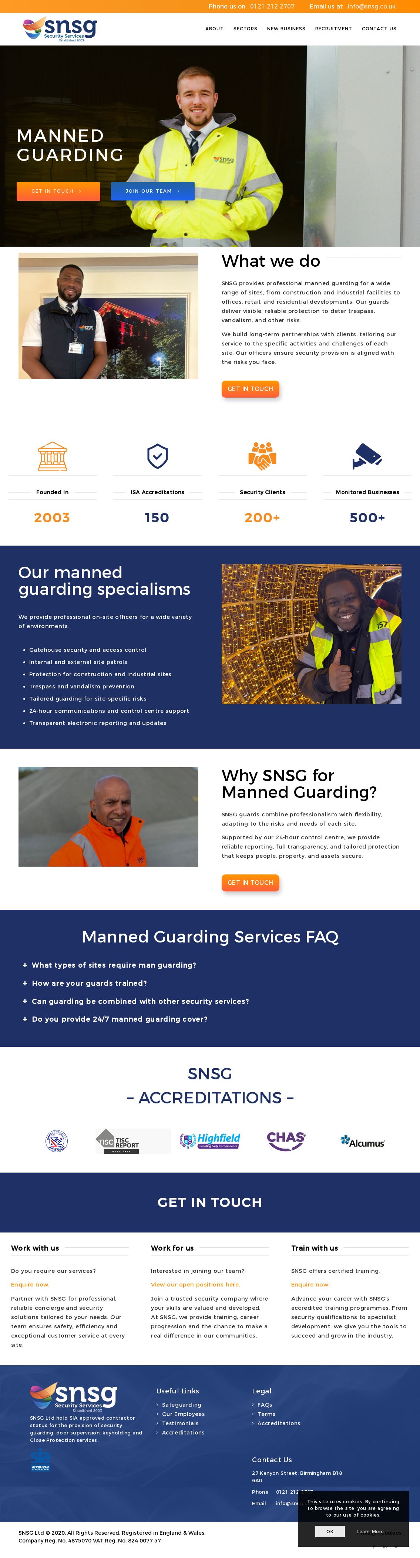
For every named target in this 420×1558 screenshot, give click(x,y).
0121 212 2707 (294, 1492)
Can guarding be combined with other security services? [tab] (136, 1002)
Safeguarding (182, 1405)
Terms (266, 1414)
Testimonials (180, 1423)
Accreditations (183, 1432)
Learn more (370, 1531)
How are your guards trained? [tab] (85, 983)
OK (329, 1531)
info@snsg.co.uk (297, 1503)
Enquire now (29, 1284)
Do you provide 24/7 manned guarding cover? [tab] (115, 1019)
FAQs (265, 1405)
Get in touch (250, 388)
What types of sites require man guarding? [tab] (109, 965)
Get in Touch (56, 192)
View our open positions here (195, 1284)
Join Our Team (153, 192)
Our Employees (183, 1414)
